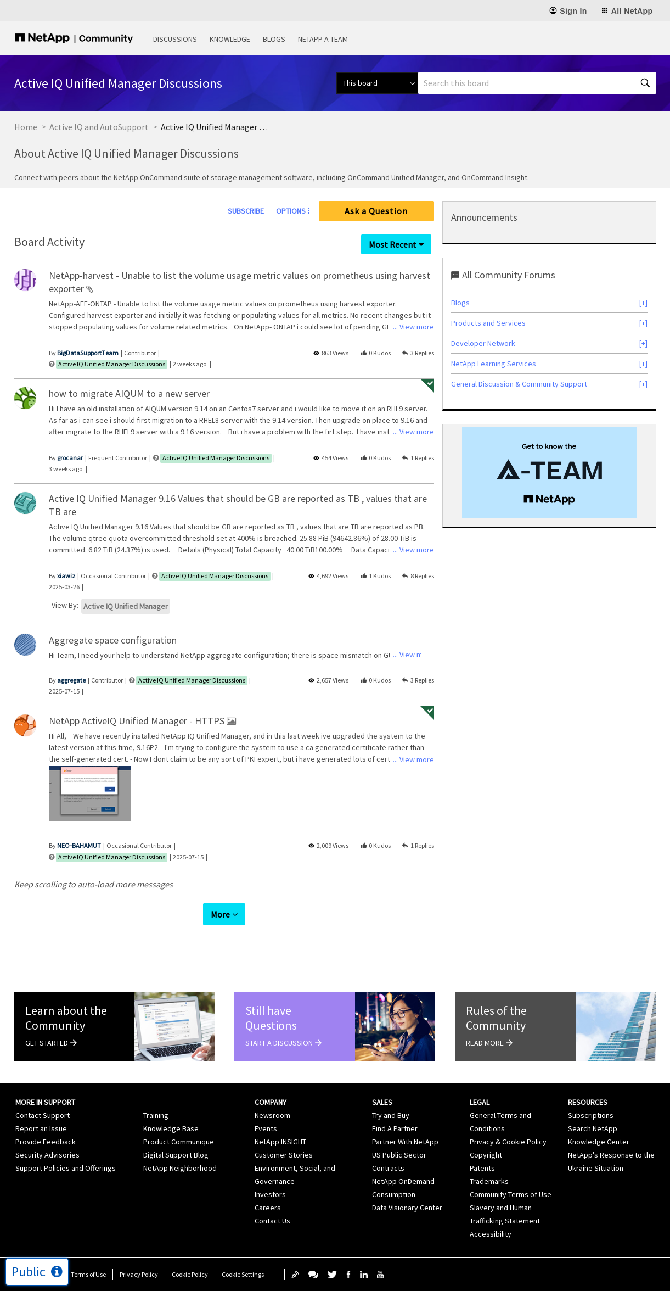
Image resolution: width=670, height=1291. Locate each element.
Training (155, 1115)
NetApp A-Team (323, 39)
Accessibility (490, 1234)
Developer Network (483, 343)
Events (266, 1128)
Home (25, 126)
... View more (413, 327)
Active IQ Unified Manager (125, 606)
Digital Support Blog (176, 1155)
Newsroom (272, 1115)
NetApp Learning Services (493, 363)
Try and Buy (390, 1115)
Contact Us (272, 1221)
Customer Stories (284, 1155)
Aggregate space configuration (113, 640)
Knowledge (230, 39)
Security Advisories (47, 1155)
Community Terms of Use (510, 1194)
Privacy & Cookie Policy (508, 1142)
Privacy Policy (139, 1274)
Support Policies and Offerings (65, 1168)
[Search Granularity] (377, 83)
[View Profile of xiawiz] (66, 576)
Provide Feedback (45, 1142)
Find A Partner (395, 1128)
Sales (382, 1102)
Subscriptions (590, 1115)
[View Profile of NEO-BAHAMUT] (79, 845)
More (220, 914)
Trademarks (489, 1181)
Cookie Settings (243, 1274)
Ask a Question (376, 210)
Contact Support (42, 1115)
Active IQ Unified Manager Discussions (111, 364)
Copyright (486, 1155)
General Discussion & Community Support (519, 384)
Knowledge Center (598, 1142)
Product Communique (178, 1142)
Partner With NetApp (405, 1142)
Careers (268, 1207)
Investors (270, 1194)
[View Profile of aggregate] (71, 680)
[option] (90, 795)
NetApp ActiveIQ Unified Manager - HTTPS (138, 720)
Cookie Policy (190, 1274)
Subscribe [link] (246, 211)
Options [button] (291, 211)
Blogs (274, 39)
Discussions (175, 39)
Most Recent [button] (392, 244)
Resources (587, 1102)
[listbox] (90, 795)
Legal (479, 1102)
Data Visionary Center (407, 1207)
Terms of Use (88, 1274)
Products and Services (488, 323)
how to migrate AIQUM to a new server (129, 393)
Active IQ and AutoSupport (99, 126)
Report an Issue (41, 1128)
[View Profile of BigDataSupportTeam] (88, 353)
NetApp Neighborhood (180, 1168)
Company (270, 1102)
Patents (482, 1168)
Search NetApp (592, 1128)
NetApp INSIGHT (280, 1142)
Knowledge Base (171, 1128)
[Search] (537, 83)
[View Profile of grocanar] (70, 458)
